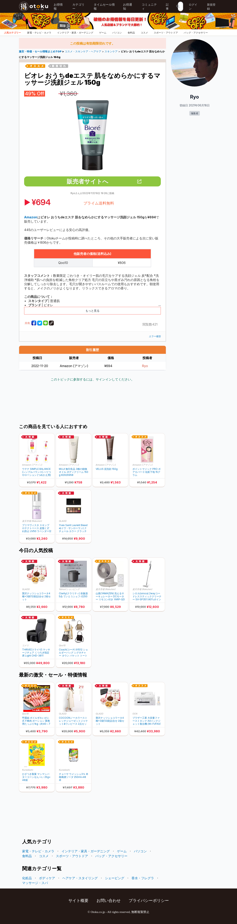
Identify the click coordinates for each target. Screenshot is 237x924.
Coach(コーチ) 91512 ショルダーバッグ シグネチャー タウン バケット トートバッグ (73, 652)
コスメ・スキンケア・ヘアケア (83, 51)
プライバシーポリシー (149, 900)
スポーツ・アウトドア (166, 32)
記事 (167, 6)
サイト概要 (78, 900)
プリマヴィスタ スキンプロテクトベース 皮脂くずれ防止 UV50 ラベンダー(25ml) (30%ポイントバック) (36, 528)
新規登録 (211, 6)
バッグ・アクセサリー (196, 32)
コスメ (144, 32)
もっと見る (92, 310)
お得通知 (127, 6)
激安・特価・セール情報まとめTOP (40, 51)
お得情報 (58, 6)
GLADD (63, 521)
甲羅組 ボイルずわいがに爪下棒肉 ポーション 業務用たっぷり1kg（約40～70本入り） (36, 720)
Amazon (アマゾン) (32, 464)
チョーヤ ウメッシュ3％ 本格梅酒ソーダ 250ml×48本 (73, 777)
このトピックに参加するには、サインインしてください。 (92, 379)
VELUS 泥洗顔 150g (107, 468)
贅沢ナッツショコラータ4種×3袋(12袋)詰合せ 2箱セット (36, 596)
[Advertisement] (92, 403)
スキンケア (111, 51)
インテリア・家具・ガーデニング (75, 32)
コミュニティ (149, 6)
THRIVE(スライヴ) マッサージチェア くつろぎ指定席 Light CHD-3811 (36, 652)
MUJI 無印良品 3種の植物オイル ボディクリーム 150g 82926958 (73, 471)
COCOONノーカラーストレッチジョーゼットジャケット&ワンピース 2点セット (73, 720)
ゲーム (102, 32)
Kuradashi (27, 769)
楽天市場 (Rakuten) (32, 521)
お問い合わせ (108, 900)
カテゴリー (78, 6)
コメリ (25, 645)
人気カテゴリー (12, 32)
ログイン (193, 6)
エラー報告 (155, 336)
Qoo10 (62, 645)
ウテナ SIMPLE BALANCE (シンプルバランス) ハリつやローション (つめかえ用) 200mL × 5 (36, 471)
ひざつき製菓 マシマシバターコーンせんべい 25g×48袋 (36, 777)
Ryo (145, 366)
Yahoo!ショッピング (69, 589)
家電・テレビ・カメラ (39, 32)
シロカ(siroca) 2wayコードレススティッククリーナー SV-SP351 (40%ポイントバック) (146, 596)
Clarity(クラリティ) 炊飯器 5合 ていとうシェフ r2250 (73, 595)
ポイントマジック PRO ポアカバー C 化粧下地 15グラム (146, 471)
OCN (134, 713)
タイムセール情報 (104, 6)
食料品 (131, 32)
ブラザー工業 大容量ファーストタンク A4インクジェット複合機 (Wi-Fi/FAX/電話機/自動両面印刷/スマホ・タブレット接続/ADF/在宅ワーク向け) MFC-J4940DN (147, 720)
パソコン (117, 32)
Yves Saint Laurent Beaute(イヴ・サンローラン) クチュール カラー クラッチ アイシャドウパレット (73, 528)
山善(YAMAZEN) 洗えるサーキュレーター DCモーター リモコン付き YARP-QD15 (110, 596)
